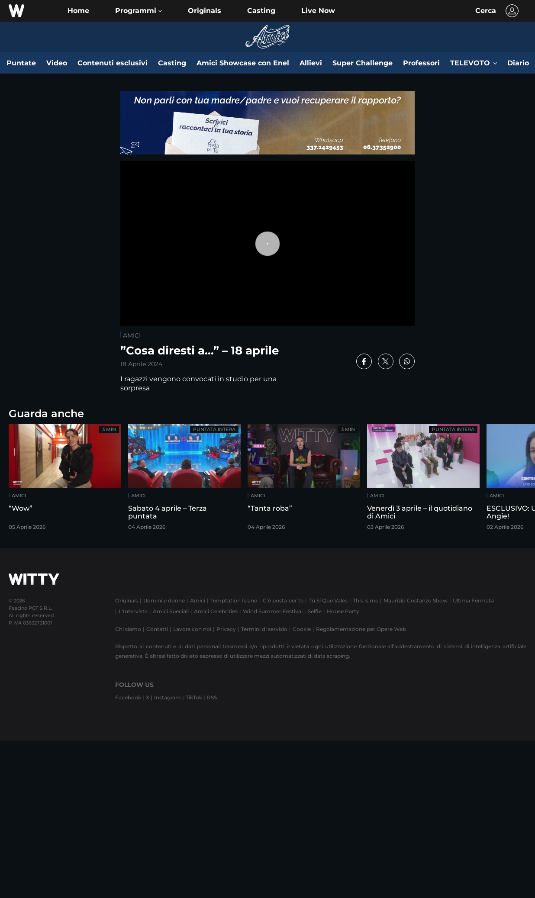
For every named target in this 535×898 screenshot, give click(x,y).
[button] (138, 11)
